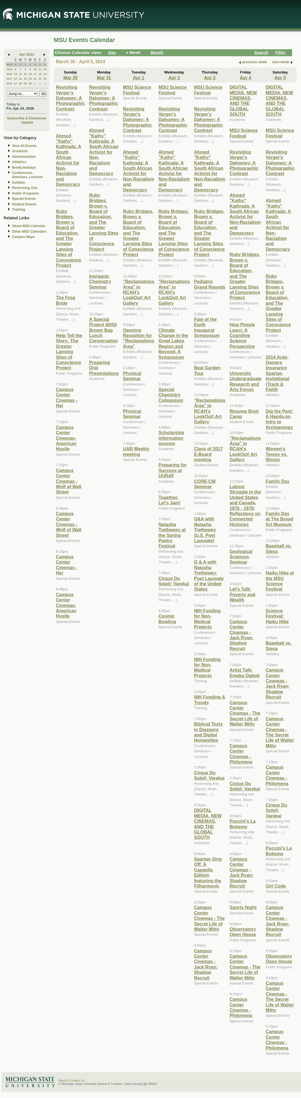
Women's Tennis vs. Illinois (276, 454)
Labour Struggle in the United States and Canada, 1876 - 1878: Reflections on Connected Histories (245, 505)
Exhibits (18, 183)
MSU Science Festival (137, 90)
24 (35, 78)
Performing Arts (25, 188)
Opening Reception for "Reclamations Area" (138, 338)
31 (20, 64)
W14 (9, 64)
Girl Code (276, 885)
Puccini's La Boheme (243, 824)
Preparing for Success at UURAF (173, 470)
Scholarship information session (171, 438)
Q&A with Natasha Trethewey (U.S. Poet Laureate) (205, 529)
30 (15, 64)
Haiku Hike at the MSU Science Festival (280, 580)
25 (39, 78)
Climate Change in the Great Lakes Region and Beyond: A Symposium (173, 344)
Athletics (19, 162)
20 (15, 78)
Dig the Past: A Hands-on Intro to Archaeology (279, 419)
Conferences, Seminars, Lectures (27, 175)
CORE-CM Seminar (204, 484)
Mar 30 (70, 77)
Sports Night (243, 907)
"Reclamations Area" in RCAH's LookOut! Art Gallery (138, 292)
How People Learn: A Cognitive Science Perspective (242, 335)
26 (44, 78)
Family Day (277, 481)
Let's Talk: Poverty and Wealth (242, 594)
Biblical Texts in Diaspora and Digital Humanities (208, 732)
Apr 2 (174, 77)
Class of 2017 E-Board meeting (208, 454)
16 (30, 73)
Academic (20, 151)
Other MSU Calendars (29, 232)
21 (20, 78)
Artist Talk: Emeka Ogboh (245, 672)
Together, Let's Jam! (170, 500)
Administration (24, 157)
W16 (9, 73)
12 (44, 69)
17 (35, 73)
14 (20, 73)
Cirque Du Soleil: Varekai (174, 581)
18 (39, 73)
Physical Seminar (132, 376)
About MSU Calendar (28, 226)
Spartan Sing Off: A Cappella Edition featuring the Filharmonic (208, 872)
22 (25, 78)
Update (27, 122)
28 (20, 83)
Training (18, 210)
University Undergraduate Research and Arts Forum (245, 381)
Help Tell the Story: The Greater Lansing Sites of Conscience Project (69, 351)
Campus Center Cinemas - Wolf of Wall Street (69, 481)
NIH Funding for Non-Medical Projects (207, 618)
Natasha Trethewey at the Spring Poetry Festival (172, 535)
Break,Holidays (24, 168)
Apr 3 (209, 77)
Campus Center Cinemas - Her (66, 397)
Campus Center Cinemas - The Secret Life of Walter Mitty (209, 918)
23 (30, 78)
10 (35, 69)
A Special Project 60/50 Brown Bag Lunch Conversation (103, 330)
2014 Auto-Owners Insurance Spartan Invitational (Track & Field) (277, 373)
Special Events (24, 199)
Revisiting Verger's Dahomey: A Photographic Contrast (70, 98)
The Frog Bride (65, 300)
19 (44, 73)
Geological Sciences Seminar (241, 557)
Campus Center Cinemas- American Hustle (66, 438)
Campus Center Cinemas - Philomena (241, 753)
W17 (9, 78)
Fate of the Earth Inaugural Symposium (206, 327)
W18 (9, 83)
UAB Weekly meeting (136, 451)
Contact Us (77, 1080)
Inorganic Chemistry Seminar (100, 281)
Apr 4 (245, 77)
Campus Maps (23, 237)
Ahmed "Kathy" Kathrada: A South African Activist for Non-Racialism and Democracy (68, 160)
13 (15, 73)
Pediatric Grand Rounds (209, 284)
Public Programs (25, 193)
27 (15, 83)
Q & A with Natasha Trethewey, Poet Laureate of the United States (209, 575)
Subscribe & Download (26, 118)
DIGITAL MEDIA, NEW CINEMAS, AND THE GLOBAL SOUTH (207, 824)
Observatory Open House (243, 932)
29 (25, 83)
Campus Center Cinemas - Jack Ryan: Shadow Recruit (206, 964)
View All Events (24, 146)
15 (25, 73)
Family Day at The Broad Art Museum (279, 519)
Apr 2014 (26, 54)
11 (39, 69)
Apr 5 (280, 77)
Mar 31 (104, 77)
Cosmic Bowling (167, 618)
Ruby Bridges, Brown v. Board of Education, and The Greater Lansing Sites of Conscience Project (68, 238)
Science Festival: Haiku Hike (277, 616)
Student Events (24, 204)
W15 (9, 69)
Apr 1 (138, 77)
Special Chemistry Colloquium (171, 395)
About (62, 1080)
